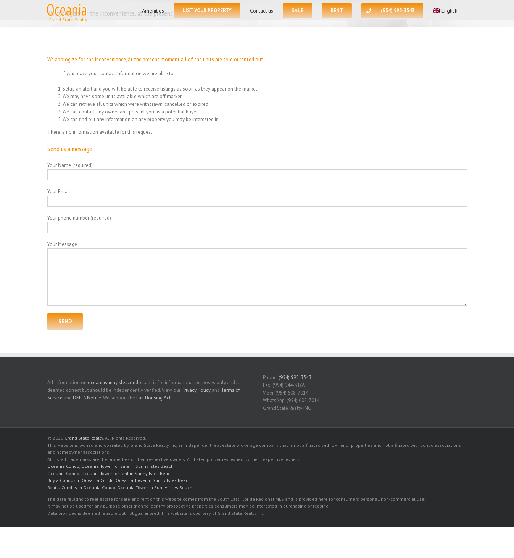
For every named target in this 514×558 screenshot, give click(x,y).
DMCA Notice (87, 398)
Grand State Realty (83, 438)
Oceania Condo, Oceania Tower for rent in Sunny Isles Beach (110, 473)
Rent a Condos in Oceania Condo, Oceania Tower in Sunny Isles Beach (119, 487)
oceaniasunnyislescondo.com (120, 382)
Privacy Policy (196, 390)
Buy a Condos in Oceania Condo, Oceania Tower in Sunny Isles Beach (119, 480)
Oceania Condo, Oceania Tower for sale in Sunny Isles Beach (110, 466)
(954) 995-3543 (295, 377)
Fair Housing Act (153, 398)
